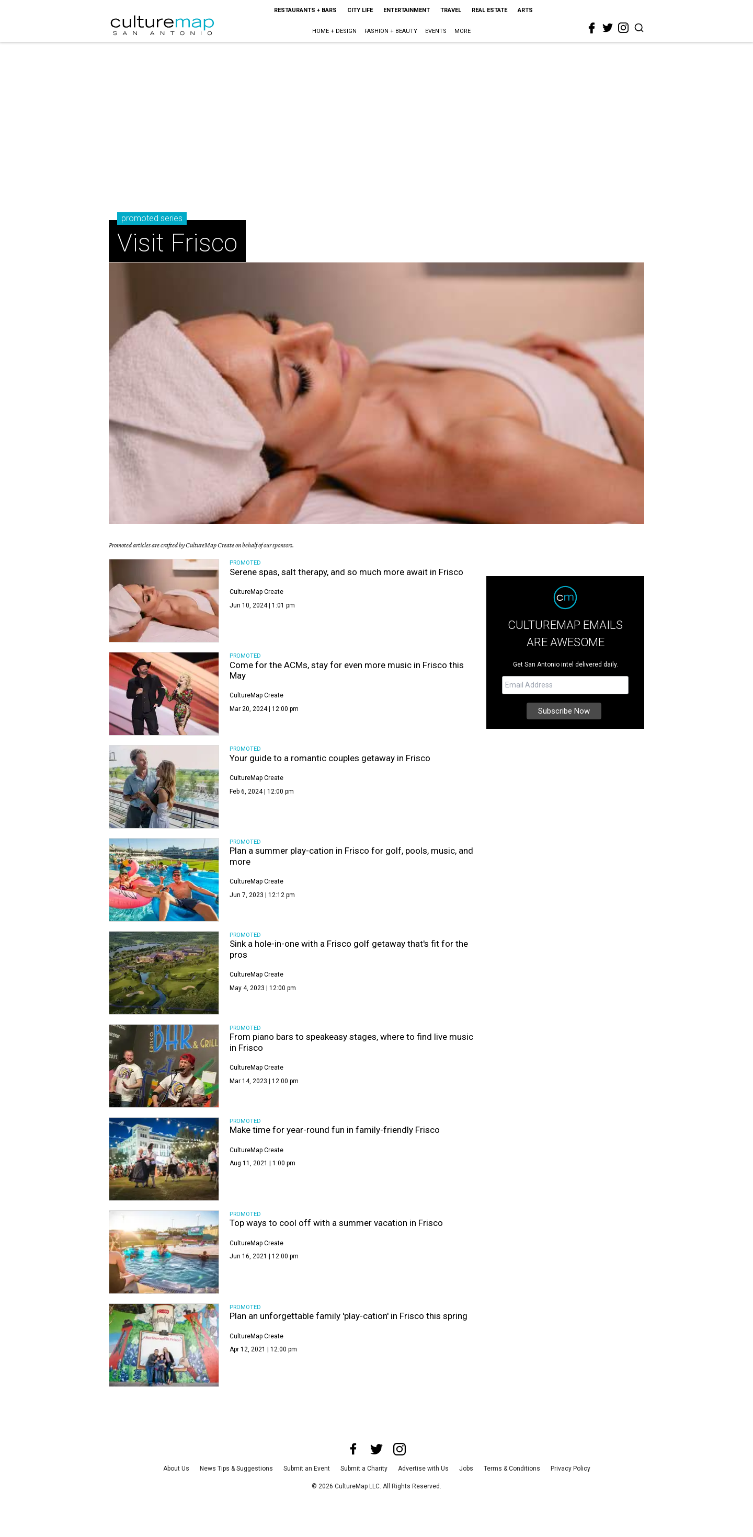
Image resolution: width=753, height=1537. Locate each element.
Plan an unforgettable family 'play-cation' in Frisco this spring (348, 1316)
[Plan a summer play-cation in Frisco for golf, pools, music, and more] (164, 880)
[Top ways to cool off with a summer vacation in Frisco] (164, 1252)
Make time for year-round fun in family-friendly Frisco (335, 1130)
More (462, 31)
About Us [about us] (176, 1468)
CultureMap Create (256, 591)
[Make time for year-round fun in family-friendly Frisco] (164, 1159)
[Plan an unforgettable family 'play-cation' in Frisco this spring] (164, 1345)
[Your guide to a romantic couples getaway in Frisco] (164, 787)
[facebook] (592, 28)
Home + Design (334, 31)
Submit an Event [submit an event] (306, 1468)
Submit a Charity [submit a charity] (363, 1468)
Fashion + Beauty (390, 31)
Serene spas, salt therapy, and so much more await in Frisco (346, 572)
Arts (525, 10)
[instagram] (623, 27)
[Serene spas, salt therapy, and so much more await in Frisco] (164, 601)
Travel (450, 10)
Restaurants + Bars (305, 10)
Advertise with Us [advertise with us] (423, 1468)
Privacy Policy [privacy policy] (570, 1468)
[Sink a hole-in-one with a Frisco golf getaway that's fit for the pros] (164, 973)
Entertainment (406, 10)
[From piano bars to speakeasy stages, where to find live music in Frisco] (164, 1066)
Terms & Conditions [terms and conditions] (512, 1468)
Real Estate (489, 10)
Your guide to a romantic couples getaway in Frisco (330, 758)
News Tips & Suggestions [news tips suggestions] (236, 1468)
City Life (360, 10)
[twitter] (607, 27)
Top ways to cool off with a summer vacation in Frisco (336, 1223)
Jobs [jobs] (466, 1468)
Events (436, 31)
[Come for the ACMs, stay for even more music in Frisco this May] (164, 694)
